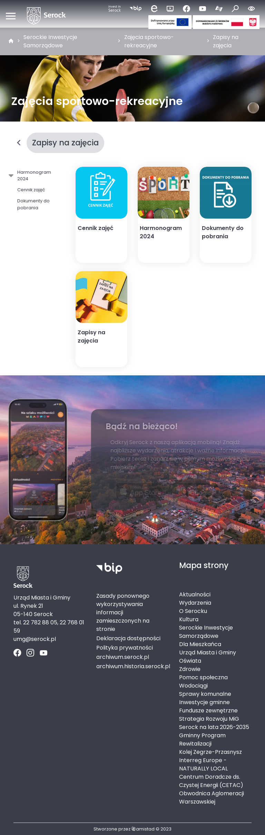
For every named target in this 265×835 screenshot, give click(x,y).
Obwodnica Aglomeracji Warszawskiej (211, 797)
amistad (143, 829)
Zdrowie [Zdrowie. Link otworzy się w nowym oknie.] (189, 669)
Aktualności (194, 594)
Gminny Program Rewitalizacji (202, 739)
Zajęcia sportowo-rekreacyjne (149, 41)
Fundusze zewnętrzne (208, 710)
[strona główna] (11, 41)
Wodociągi (193, 686)
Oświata (190, 661)
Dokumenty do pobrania (33, 204)
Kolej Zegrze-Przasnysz (210, 752)
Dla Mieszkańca (200, 644)
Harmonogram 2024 (33, 175)
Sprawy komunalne (205, 694)
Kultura (188, 619)
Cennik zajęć (31, 190)
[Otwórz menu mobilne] (11, 15)
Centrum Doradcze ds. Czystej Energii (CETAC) (211, 781)
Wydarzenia (195, 603)
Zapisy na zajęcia (225, 41)
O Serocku (193, 611)
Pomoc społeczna (203, 677)
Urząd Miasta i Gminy (207, 652)
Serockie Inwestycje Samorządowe (50, 41)
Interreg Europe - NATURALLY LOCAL (203, 764)
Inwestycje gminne (204, 702)
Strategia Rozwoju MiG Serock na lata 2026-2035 (214, 723)
